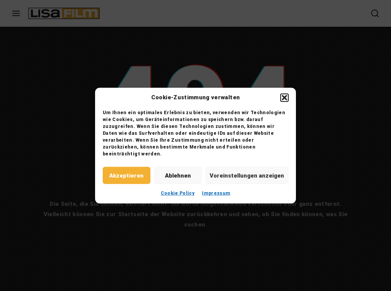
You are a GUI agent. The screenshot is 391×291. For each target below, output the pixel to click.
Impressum (216, 193)
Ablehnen (178, 175)
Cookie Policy (178, 193)
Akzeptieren (126, 175)
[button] (284, 97)
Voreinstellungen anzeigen (247, 175)
